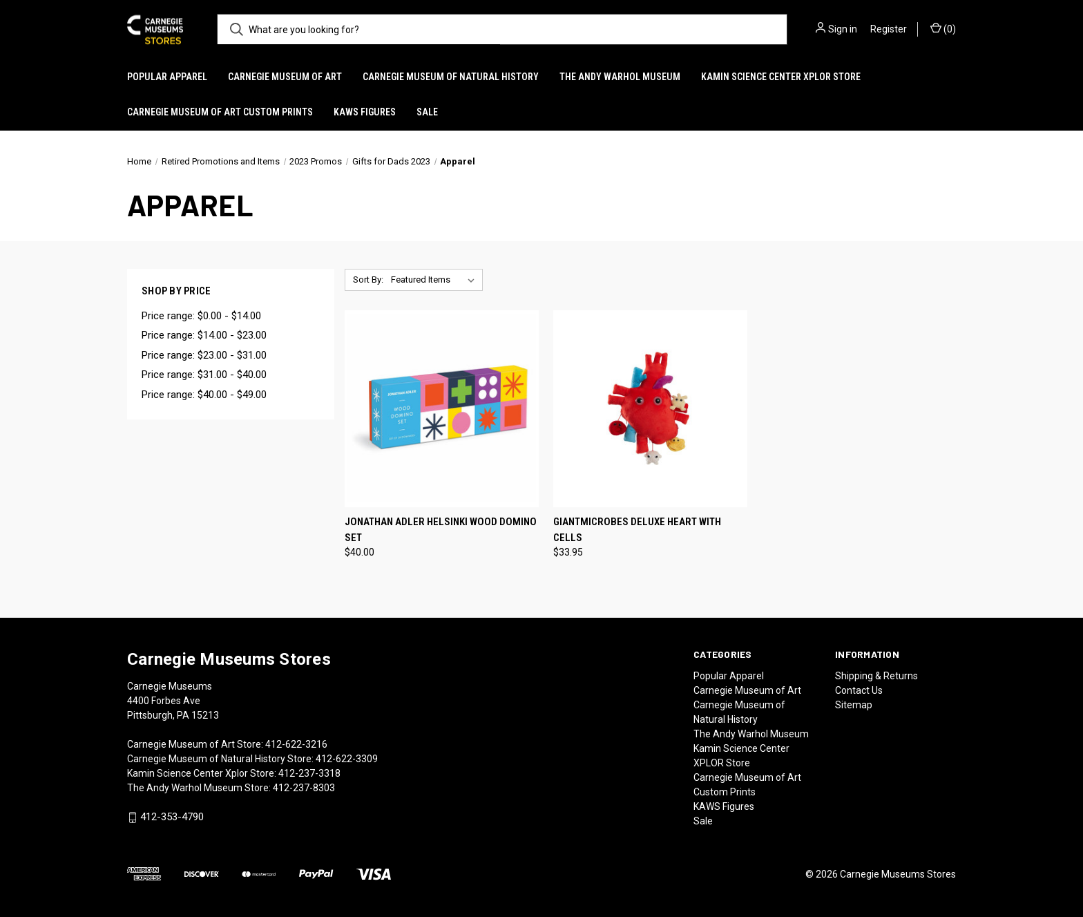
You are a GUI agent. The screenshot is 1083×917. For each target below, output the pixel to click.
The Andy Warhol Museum (619, 76)
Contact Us (859, 690)
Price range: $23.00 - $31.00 (204, 355)
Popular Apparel (167, 76)
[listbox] (435, 280)
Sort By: (368, 279)
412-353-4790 (172, 817)
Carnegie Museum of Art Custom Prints (220, 111)
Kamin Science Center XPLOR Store (781, 76)
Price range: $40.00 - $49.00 (204, 394)
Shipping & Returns (876, 675)
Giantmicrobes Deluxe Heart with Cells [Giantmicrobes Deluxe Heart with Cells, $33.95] (637, 530)
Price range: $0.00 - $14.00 (201, 316)
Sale (427, 111)
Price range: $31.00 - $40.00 (204, 374)
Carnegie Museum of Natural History (451, 76)
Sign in (842, 29)
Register (888, 29)
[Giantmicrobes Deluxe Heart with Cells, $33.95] (650, 408)
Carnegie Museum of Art (285, 76)
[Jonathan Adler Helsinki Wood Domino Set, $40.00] (441, 408)
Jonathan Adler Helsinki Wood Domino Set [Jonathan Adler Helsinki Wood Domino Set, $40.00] (441, 530)
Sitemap (853, 704)
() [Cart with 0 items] (943, 28)
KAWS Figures (365, 111)
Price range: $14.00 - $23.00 (204, 335)
